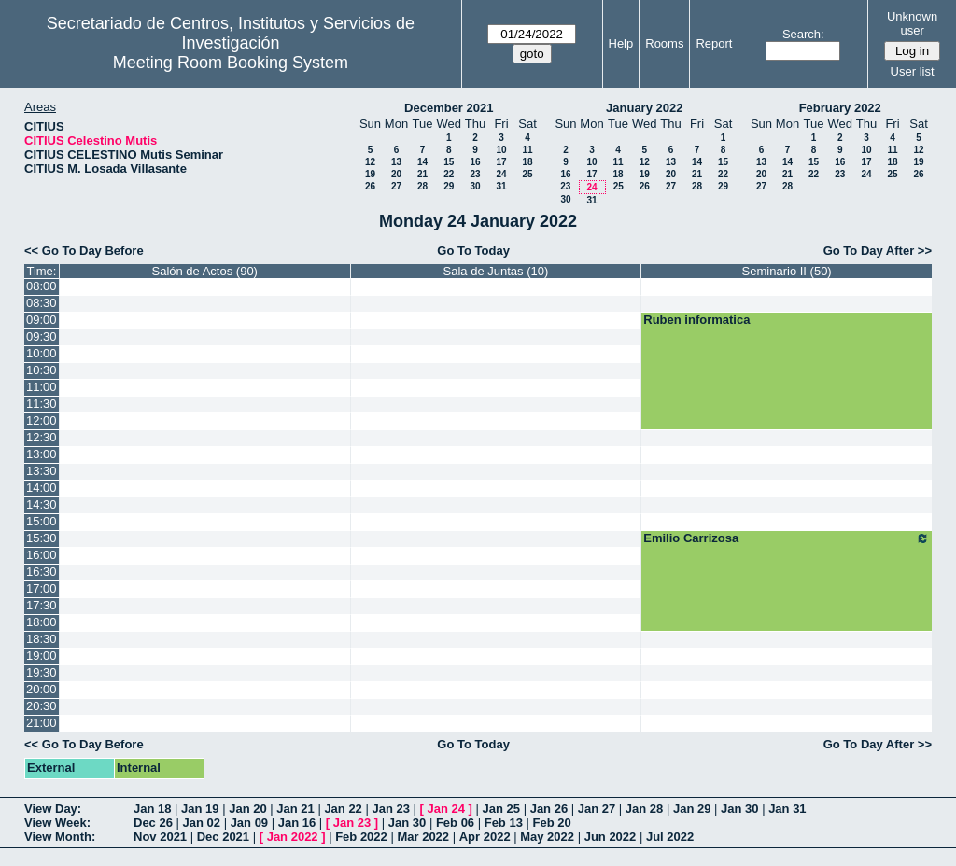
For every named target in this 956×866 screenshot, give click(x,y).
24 (501, 174)
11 (527, 150)
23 (475, 174)
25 (527, 174)
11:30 (41, 404)
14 (422, 162)
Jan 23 (390, 809)
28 (422, 186)
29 (448, 186)
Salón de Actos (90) (204, 271)
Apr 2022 (485, 837)
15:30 (41, 538)
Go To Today (473, 251)
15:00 (41, 521)
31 (501, 186)
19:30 (41, 672)
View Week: (57, 823)
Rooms (664, 43)
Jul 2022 (670, 837)
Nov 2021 (160, 837)
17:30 (41, 605)
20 (396, 174)
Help (621, 43)
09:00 (41, 320)
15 (448, 162)
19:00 (41, 656)
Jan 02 (201, 823)
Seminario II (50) (787, 271)
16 (475, 162)
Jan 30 (739, 809)
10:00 (41, 353)
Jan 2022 (292, 837)
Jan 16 (297, 823)
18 (527, 162)
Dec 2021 (223, 837)
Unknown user (912, 23)
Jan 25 (501, 809)
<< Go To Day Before (84, 251)
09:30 (41, 336)
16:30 (41, 572)
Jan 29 (691, 809)
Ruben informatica (696, 320)
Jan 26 (549, 809)
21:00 (41, 723)
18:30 (41, 639)
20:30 (41, 706)
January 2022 (644, 108)
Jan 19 (199, 809)
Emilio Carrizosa (786, 538)
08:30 (41, 303)
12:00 (41, 420)
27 (396, 186)
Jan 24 (446, 809)
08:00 (41, 286)
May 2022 (547, 837)
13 (396, 162)
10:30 (41, 370)
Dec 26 (153, 823)
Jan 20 (247, 809)
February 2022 (840, 108)
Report (714, 43)
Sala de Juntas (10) (496, 271)
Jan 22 (342, 809)
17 (501, 162)
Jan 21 (295, 809)
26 (370, 186)
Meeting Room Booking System (230, 62)
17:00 (41, 588)
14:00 (41, 488)
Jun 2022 (610, 837)
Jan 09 (249, 823)
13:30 (41, 471)
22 (448, 174)
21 (422, 174)
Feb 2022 (361, 837)
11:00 (41, 387)
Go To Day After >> (877, 251)
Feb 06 (455, 823)
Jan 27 (596, 809)
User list (913, 71)
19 (370, 174)
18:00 (41, 622)
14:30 (41, 504)
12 (370, 162)
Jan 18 (152, 809)
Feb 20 (552, 823)
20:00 (41, 689)
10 (501, 150)
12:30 (41, 437)
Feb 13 (504, 823)
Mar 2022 (423, 837)
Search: (803, 34)
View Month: (59, 837)
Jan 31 (787, 809)
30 (475, 186)
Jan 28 (644, 809)
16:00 (41, 555)
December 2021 (448, 108)
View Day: (52, 809)
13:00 (41, 454)
